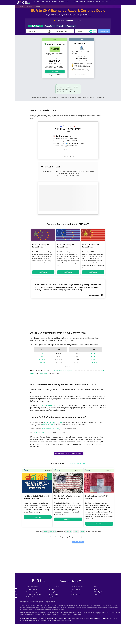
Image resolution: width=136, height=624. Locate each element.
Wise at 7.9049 (47, 425)
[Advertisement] (68, 313)
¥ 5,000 (93, 356)
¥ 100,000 (93, 362)
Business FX (29, 597)
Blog (98, 1)
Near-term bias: (59, 138)
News (26, 470)
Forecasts (90, 1)
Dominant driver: (59, 143)
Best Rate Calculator (32, 587)
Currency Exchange (65, 1)
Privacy (80, 614)
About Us (96, 587)
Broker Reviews (75, 589)
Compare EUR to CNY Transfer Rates (68, 453)
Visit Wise (55, 71)
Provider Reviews (79, 1)
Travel (60, 26)
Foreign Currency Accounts (34, 594)
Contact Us (97, 589)
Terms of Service (72, 614)
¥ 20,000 (93, 359)
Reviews (68, 532)
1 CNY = (68, 156)
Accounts (71, 26)
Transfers (49, 26)
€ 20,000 (42, 359)
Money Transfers (51, 1)
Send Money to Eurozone (46, 618)
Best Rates (40, 1)
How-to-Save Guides (77, 587)
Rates (21, 6)
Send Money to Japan (35, 620)
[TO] (61, 31)
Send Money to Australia (49, 620)
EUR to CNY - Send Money (52, 422)
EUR (91, 31)
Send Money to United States (63, 618)
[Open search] (107, 2)
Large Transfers (53, 597)
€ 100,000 (42, 362)
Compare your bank (80, 75)
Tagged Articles (75, 594)
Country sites (99, 592)
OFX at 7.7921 (39, 433)
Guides (76, 532)
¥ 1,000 (93, 353)
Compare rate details (55, 75)
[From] (37, 31)
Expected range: (59, 141)
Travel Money (43, 373)
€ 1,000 (42, 353)
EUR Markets (29, 6)
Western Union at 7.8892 (51, 429)
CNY (94, 31)
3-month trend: (58, 146)
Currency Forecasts (54, 592)
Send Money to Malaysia (64, 620)
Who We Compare (54, 587)
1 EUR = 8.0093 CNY (72, 87)
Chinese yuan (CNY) (49, 532)
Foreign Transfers (31, 589)
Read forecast (43, 272)
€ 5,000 (42, 356)
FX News (73, 592)
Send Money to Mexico (78, 618)
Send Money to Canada (93, 618)
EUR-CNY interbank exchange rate (61, 371)
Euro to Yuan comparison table (49, 405)
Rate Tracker (52, 589)
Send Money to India (106, 618)
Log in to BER (97, 594)
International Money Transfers (29, 618)
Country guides (53, 594)
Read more (37, 517)
